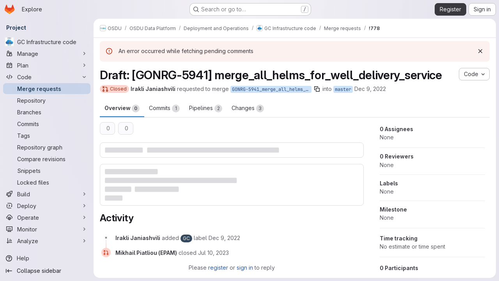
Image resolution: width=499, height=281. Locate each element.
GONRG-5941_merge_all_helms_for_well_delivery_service (271, 89)
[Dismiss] (480, 51)
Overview (122, 108)
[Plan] (46, 65)
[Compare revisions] (46, 158)
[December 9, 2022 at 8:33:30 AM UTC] (224, 238)
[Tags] (46, 135)
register (218, 267)
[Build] (46, 194)
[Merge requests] (46, 88)
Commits (164, 108)
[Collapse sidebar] (46, 270)
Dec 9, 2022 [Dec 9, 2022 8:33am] (370, 88)
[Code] (46, 76)
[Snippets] (46, 170)
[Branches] (46, 112)
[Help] (46, 258)
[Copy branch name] (317, 89)
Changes (248, 108)
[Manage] (46, 53)
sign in (245, 267)
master (343, 89)
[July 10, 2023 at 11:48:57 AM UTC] (213, 252)
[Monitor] (46, 229)
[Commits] (46, 123)
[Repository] (46, 100)
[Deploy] (46, 205)
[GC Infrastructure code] (46, 41)
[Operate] (46, 217)
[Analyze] (46, 240)
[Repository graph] (46, 147)
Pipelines (205, 108)
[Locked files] (46, 182)
